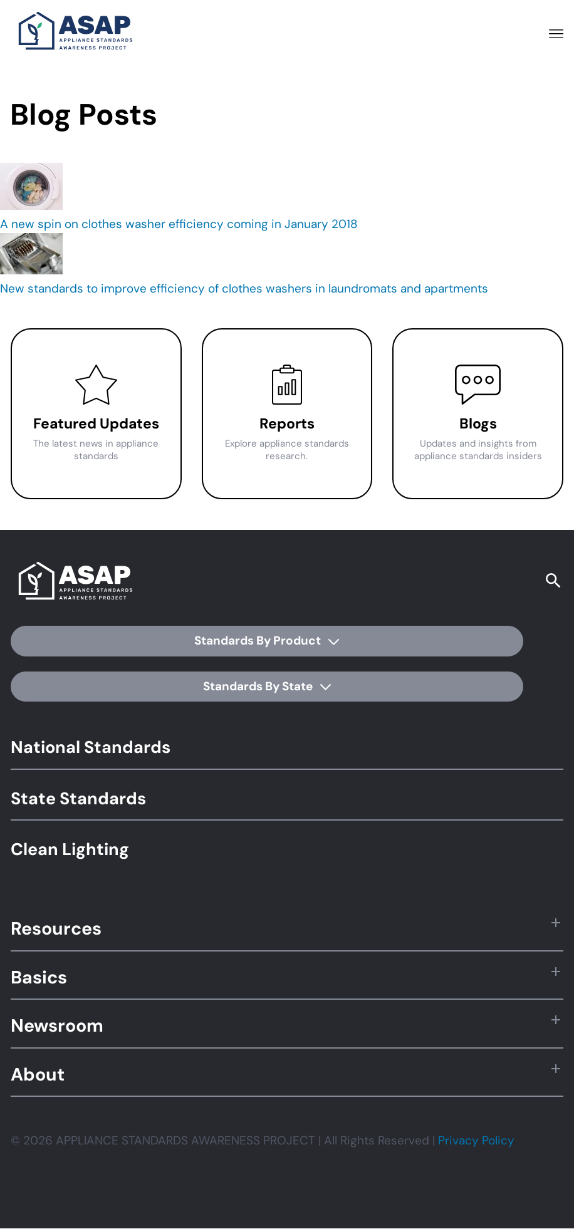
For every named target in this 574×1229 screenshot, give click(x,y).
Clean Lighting (70, 849)
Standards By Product (266, 640)
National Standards (90, 747)
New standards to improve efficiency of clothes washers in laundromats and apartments (244, 288)
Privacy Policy (476, 1140)
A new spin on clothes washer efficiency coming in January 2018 (179, 224)
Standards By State (267, 686)
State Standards (78, 798)
